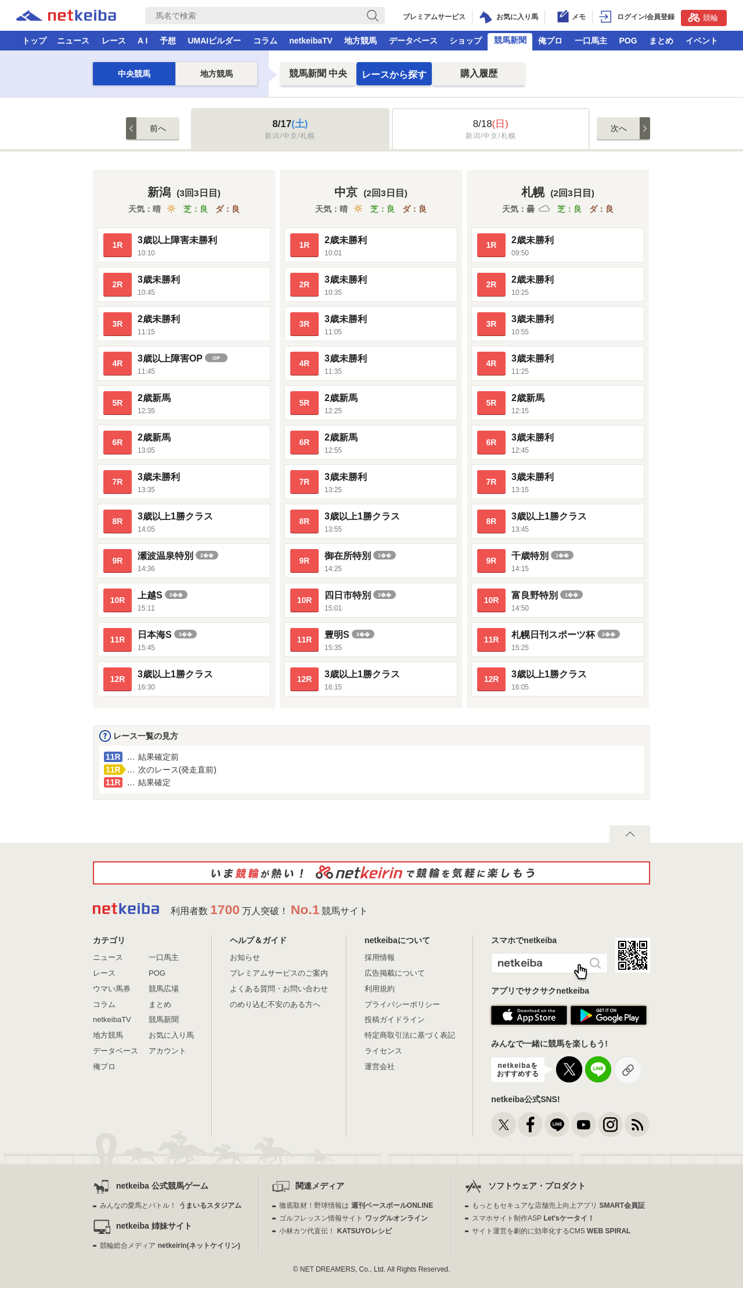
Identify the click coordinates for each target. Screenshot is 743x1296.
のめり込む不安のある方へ (275, 1004)
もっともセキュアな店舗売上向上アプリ (558, 1205)
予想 (168, 40)
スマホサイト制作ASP (533, 1218)
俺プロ (550, 40)
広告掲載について (395, 973)
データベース (413, 40)
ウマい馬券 (112, 988)
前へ (158, 128)
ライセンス (383, 1050)
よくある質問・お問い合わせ (279, 988)
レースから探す (394, 75)
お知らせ (245, 957)
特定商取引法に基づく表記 (410, 1035)
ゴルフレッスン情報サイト (353, 1218)
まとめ (661, 40)
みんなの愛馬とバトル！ (170, 1205)
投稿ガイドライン (395, 1019)
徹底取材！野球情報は (356, 1205)
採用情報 (380, 957)
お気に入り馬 (171, 1035)
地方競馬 (360, 40)
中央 (318, 73)
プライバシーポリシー (402, 1004)
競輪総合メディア (170, 1245)
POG (628, 40)
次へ (619, 128)
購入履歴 (478, 73)
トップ (34, 40)
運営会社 (380, 1066)
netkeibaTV (311, 40)
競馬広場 (164, 988)
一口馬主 (591, 40)
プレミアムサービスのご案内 (279, 973)
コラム (265, 40)
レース (114, 40)
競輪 (703, 17)
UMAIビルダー (214, 40)
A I (142, 40)
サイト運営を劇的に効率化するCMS (551, 1231)
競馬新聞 (510, 40)
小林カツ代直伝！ (335, 1231)
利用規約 (380, 988)
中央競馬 (134, 73)
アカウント (167, 1050)
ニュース (73, 40)
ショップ (465, 40)
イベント (702, 40)
